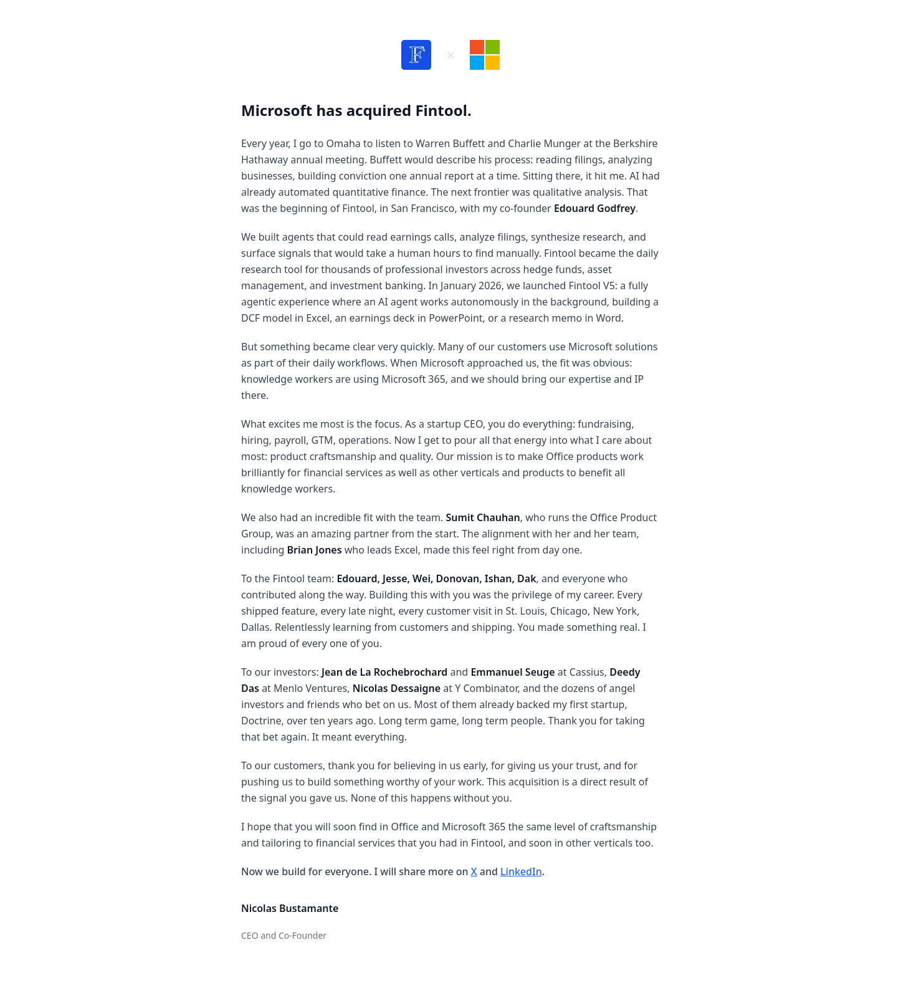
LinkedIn (521, 871)
